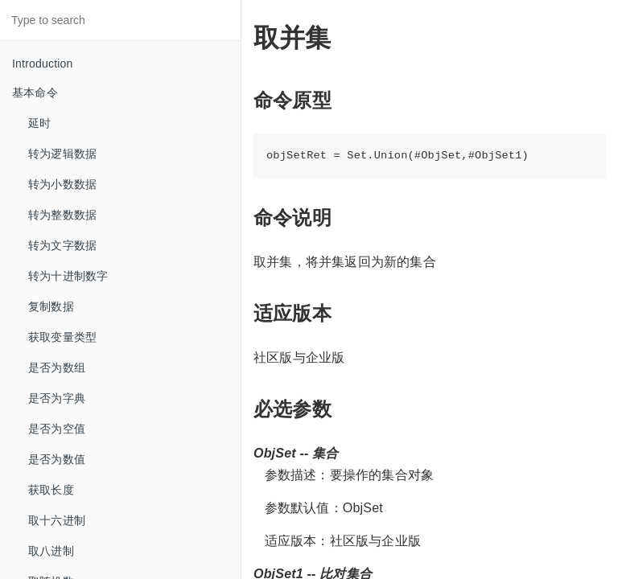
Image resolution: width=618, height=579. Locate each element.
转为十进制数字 (68, 275)
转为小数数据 (62, 184)
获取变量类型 (62, 337)
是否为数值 (56, 459)
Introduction (42, 63)
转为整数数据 (62, 214)
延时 (39, 123)
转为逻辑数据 (62, 153)
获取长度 (51, 489)
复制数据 (51, 306)
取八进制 (51, 550)
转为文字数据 (62, 245)
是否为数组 (56, 367)
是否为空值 (56, 428)
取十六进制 (56, 520)
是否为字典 (56, 398)
